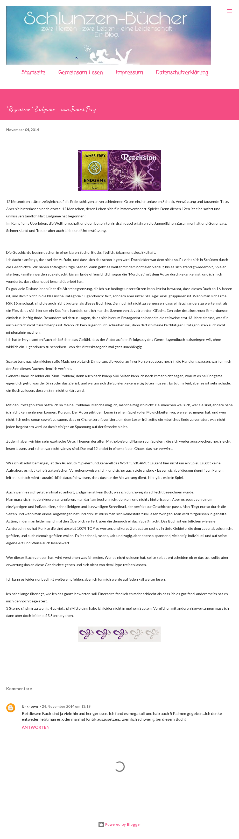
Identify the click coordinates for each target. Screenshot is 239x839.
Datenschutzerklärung (182, 73)
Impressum (129, 73)
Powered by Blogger (119, 824)
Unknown (30, 706)
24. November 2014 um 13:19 (66, 706)
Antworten (36, 727)
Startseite (33, 73)
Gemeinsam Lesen (80, 73)
